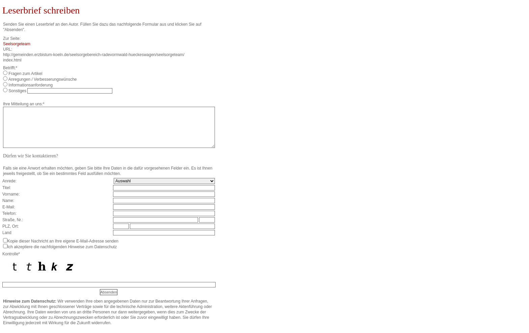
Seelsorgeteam (16, 44)
